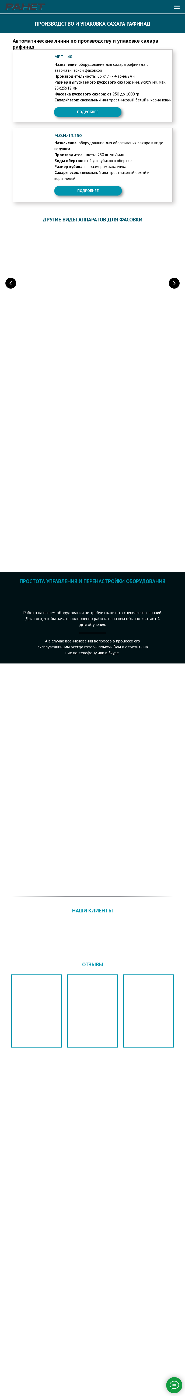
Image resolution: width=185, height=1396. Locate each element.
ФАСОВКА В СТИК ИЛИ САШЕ (128, 303)
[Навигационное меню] (177, 7)
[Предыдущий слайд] (10, 283)
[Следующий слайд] (174, 283)
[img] (31, 81)
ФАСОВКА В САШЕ (43, 303)
